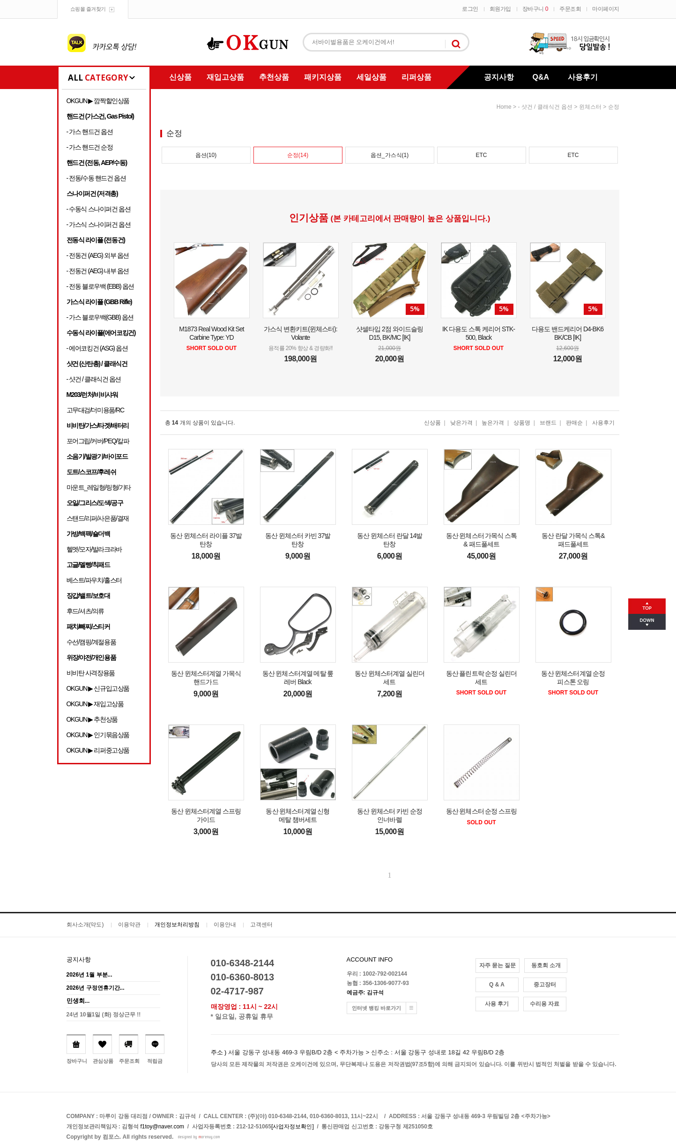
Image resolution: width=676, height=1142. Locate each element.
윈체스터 (590, 107)
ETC (481, 155)
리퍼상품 (416, 77)
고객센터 (261, 924)
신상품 (180, 77)
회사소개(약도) (85, 924)
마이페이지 (605, 9)
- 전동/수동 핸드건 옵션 (96, 178)
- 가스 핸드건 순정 (90, 147)
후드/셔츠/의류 (85, 611)
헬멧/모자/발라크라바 (94, 549)
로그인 (470, 9)
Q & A (497, 984)
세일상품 (371, 77)
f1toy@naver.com (163, 1126)
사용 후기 (497, 1003)
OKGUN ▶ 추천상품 (92, 719)
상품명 (521, 422)
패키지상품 (323, 77)
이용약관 (129, 924)
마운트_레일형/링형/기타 (99, 487)
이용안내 (225, 924)
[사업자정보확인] (292, 1126)
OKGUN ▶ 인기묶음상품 (98, 735)
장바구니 (535, 9)
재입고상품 (225, 77)
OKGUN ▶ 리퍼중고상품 (98, 750)
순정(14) (297, 155)
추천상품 (274, 77)
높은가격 (493, 422)
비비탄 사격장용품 (91, 673)
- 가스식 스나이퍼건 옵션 (99, 224)
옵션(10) (205, 155)
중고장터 (545, 984)
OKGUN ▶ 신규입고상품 (98, 688)
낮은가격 (461, 422)
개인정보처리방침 (177, 924)
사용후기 (583, 77)
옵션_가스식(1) (390, 155)
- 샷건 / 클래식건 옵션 (94, 379)
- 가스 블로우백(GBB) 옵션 (100, 317)
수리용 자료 (544, 1003)
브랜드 (548, 422)
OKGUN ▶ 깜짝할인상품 (98, 100)
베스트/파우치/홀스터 (94, 580)
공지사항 (499, 77)
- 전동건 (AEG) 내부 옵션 (98, 271)
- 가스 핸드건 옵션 (90, 131)
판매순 (574, 422)
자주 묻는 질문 (497, 965)
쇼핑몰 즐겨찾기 (88, 9)
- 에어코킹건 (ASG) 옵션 (97, 348)
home (504, 107)
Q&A (541, 77)
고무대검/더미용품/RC (95, 410)
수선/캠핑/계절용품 (91, 642)
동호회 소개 (546, 965)
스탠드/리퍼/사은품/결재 (98, 518)
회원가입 (500, 9)
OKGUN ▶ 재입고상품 (95, 704)
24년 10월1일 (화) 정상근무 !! (104, 1014)
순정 (613, 107)
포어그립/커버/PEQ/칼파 (98, 441)
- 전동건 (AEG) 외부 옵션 (98, 255)
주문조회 (570, 9)
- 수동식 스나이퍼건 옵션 (99, 209)
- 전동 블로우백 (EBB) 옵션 (100, 286)
